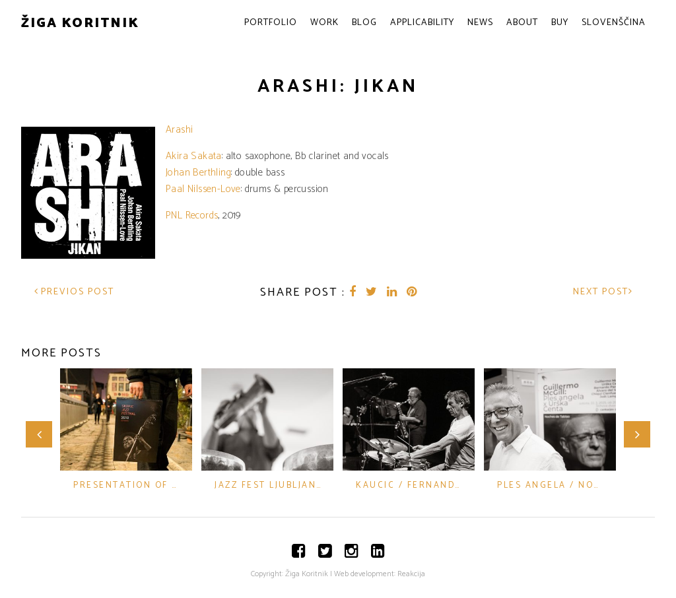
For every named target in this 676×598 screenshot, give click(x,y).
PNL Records (192, 215)
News (480, 22)
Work (324, 22)
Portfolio (270, 22)
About (522, 22)
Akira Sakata (194, 156)
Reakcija (411, 574)
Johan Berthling (198, 172)
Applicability (422, 22)
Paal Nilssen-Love (203, 189)
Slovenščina (614, 22)
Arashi (179, 129)
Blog (364, 22)
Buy (559, 22)
